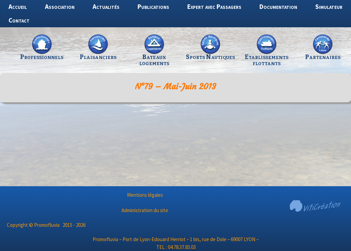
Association (60, 6)
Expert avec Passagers (214, 6)
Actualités (106, 6)
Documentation (278, 6)
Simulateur (328, 6)
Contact (19, 20)
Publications (153, 6)
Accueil (18, 6)
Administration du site (145, 210)
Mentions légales (145, 195)
